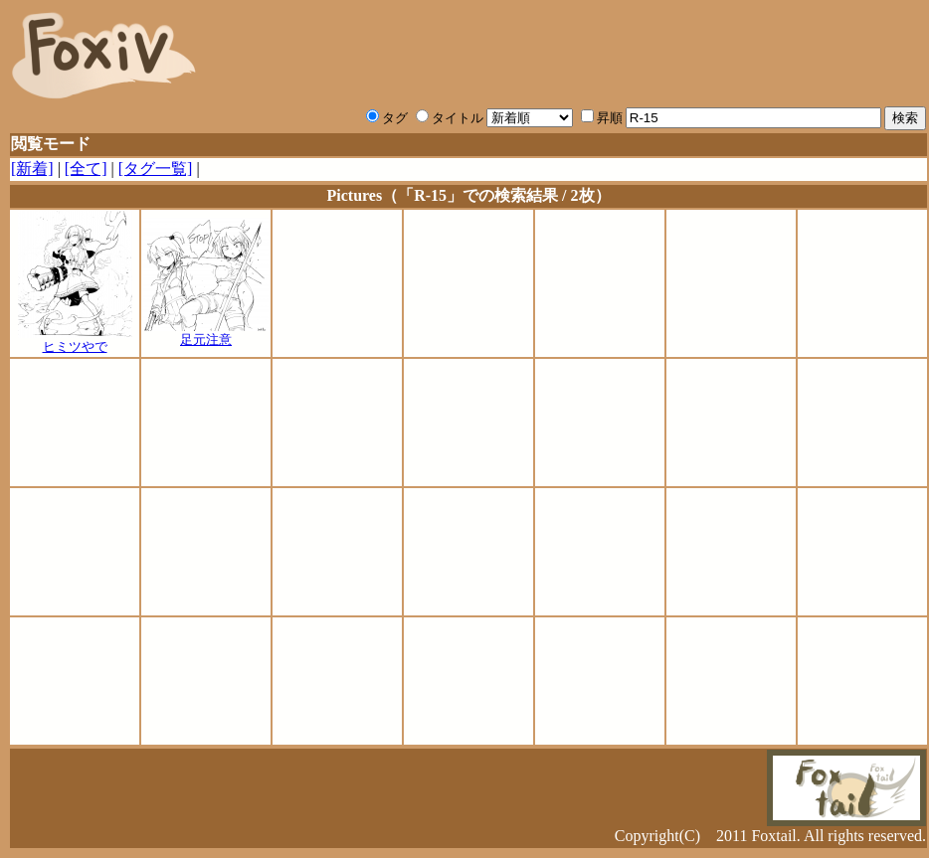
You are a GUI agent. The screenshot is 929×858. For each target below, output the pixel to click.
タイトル (449, 117)
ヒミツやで (75, 340)
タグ (387, 117)
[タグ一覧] (155, 168)
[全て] (86, 168)
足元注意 (206, 333)
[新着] (32, 168)
